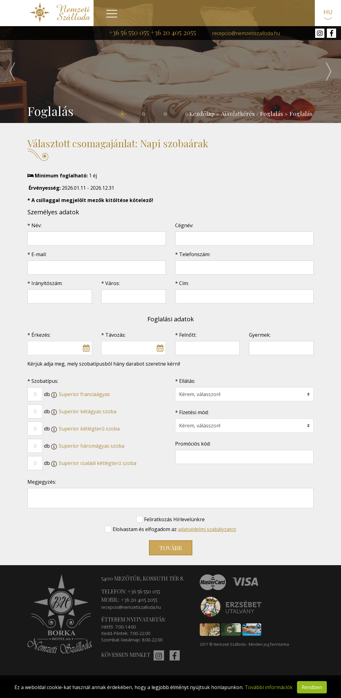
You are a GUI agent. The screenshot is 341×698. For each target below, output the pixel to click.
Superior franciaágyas (84, 394)
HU (327, 12)
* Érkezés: (38, 334)
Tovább (170, 548)
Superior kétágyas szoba (87, 411)
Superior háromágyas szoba (91, 445)
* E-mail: (36, 254)
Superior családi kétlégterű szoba (97, 463)
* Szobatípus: (42, 381)
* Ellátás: (185, 381)
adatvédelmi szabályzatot (207, 529)
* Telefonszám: (192, 254)
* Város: (110, 283)
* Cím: (182, 283)
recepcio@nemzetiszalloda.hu (246, 33)
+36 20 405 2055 (173, 32)
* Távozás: (113, 334)
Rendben (312, 687)
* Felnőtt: (185, 334)
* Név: (34, 225)
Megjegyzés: (41, 481)
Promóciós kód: (193, 443)
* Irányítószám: (44, 283)
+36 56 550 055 (129, 32)
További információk (269, 687)
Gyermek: (260, 334)
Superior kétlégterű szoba (89, 428)
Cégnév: (184, 225)
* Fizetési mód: (192, 412)
